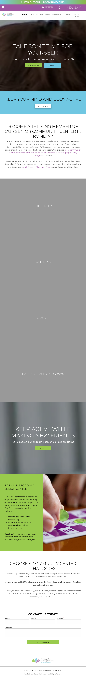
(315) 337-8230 (56, 670)
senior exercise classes (51, 153)
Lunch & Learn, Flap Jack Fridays (37, 167)
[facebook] (3, 7)
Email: (33, 618)
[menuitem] (24, 14)
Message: (8, 627)
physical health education (28, 153)
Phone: (60, 618)
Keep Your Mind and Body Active (43, 99)
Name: (7, 618)
